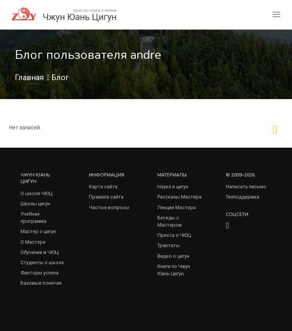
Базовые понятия (41, 283)
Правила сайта (106, 197)
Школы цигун (35, 203)
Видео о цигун (173, 256)
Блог (60, 77)
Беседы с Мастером (169, 221)
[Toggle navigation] (276, 14)
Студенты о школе (42, 262)
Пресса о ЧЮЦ (174, 235)
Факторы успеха (40, 273)
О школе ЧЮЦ (36, 193)
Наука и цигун (172, 186)
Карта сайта (103, 186)
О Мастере (33, 242)
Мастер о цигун (38, 231)
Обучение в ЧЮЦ (40, 252)
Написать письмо (246, 186)
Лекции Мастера (176, 207)
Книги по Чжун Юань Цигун (173, 269)
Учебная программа (33, 217)
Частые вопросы (109, 207)
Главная (29, 77)
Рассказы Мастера (179, 197)
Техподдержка (242, 197)
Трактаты (168, 245)
